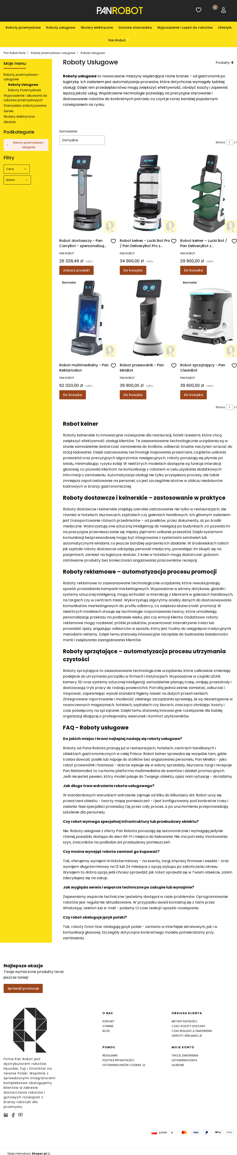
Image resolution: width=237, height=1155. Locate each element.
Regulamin (109, 1055)
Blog (106, 1031)
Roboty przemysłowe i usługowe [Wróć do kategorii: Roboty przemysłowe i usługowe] (25, 145)
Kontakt (108, 1021)
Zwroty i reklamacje (187, 1036)
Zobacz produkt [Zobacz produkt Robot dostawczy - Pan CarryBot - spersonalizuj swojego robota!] (76, 270)
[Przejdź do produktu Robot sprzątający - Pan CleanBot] (208, 318)
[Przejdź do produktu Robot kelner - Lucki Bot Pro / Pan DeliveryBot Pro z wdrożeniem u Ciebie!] (148, 193)
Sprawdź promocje (23, 988)
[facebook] (13, 1115)
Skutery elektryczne (19, 116)
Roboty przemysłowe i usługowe (53, 53)
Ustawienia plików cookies (122, 1065)
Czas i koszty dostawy (188, 1026)
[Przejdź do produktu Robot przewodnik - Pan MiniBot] (148, 318)
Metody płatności (184, 1021)
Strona (220, 142)
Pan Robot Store (14, 53)
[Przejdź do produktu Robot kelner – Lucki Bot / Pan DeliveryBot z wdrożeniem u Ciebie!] (208, 193)
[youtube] (20, 1114)
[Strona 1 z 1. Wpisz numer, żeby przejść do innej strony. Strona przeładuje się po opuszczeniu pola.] (229, 142)
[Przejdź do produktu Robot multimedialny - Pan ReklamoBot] (87, 318)
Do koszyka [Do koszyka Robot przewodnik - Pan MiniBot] (133, 395)
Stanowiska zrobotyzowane (25, 105)
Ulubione (178, 1065)
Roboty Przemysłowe (24, 90)
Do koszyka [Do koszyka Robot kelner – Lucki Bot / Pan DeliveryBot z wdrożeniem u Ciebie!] (193, 270)
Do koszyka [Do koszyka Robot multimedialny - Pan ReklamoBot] (72, 395)
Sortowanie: (68, 131)
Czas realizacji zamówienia (192, 1031)
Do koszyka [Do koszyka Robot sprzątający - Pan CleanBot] (193, 395)
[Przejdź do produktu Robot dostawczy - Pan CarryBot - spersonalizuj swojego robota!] (87, 193)
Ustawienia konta (184, 1060)
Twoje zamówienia (185, 1055)
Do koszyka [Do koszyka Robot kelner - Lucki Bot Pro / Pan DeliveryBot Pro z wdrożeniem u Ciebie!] (133, 270)
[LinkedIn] (6, 1115)
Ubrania (10, 122)
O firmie (107, 1026)
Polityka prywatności (118, 1060)
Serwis (8, 111)
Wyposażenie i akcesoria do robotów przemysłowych (25, 97)
